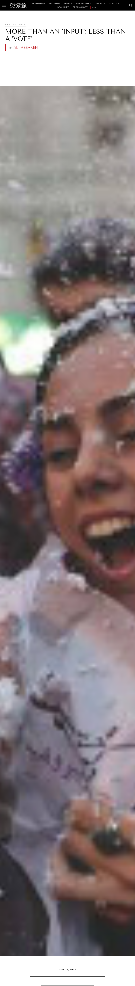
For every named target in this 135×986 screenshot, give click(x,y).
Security (63, 7)
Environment (84, 3)
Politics (114, 3)
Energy (68, 3)
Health (101, 3)
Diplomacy (38, 3)
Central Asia (15, 24)
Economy (54, 3)
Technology (80, 7)
